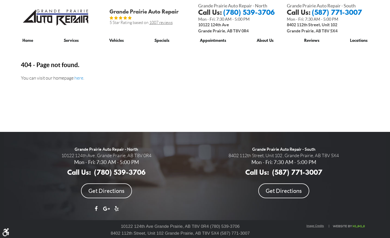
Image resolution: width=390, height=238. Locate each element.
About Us (265, 41)
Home (27, 41)
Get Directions (106, 191)
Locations (359, 41)
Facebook (96, 211)
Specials (161, 41)
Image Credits (315, 225)
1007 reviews (161, 22)
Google (106, 211)
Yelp (117, 211)
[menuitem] (27, 40)
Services (71, 41)
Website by (348, 226)
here (78, 78)
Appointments (213, 41)
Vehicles (116, 41)
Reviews (311, 41)
